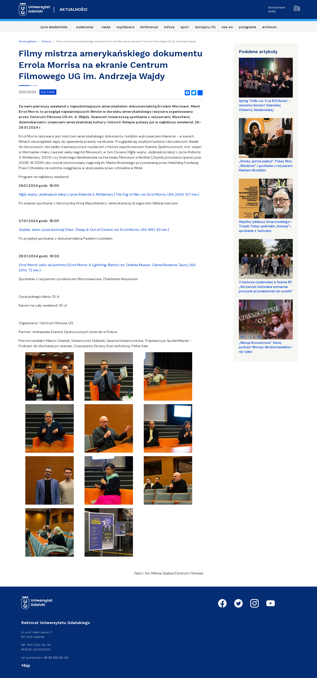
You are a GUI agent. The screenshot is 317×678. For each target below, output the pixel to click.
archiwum (269, 27)
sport (185, 27)
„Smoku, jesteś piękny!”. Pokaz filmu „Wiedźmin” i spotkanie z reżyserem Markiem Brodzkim (266, 165)
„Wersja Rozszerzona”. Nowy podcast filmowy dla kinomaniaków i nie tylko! (265, 347)
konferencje (149, 27)
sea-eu (227, 27)
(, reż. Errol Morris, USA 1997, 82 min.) (94, 229)
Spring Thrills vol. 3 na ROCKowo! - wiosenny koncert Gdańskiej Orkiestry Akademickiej (264, 105)
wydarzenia (84, 27)
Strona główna (28, 41)
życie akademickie (54, 27)
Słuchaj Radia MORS (284, 9)
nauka (106, 27)
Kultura (46, 41)
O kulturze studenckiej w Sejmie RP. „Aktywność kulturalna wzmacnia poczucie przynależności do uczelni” (266, 286)
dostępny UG (205, 27)
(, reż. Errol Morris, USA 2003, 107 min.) (109, 194)
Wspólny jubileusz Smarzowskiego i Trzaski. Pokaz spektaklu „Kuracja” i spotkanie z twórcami (265, 226)
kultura (169, 27)
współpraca (125, 27)
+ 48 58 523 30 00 (54, 657)
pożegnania (247, 27)
